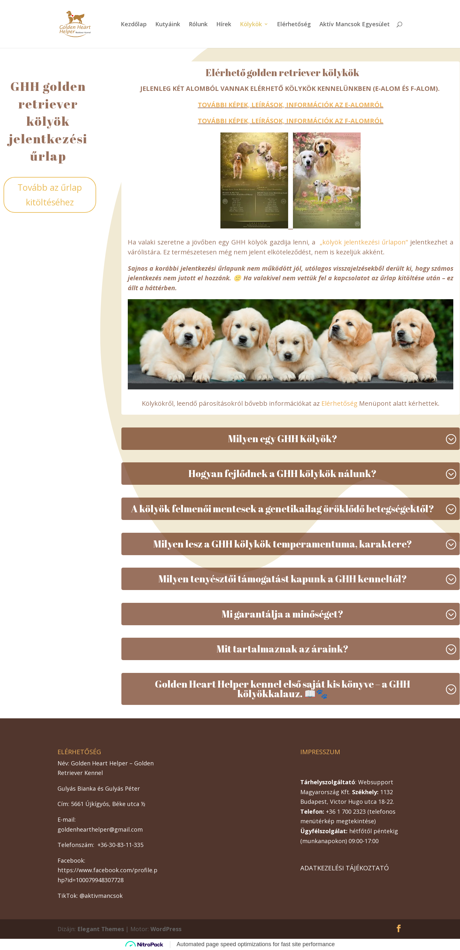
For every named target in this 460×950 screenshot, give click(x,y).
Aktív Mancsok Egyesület (354, 25)
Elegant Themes (100, 929)
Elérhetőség (294, 25)
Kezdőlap (134, 25)
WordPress (165, 929)
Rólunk (198, 25)
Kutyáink (167, 25)
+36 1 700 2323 (346, 811)
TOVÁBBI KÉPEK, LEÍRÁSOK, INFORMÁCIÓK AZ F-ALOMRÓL (290, 120)
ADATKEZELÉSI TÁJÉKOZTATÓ (344, 868)
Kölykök (251, 25)
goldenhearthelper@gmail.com (100, 829)
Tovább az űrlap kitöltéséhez (50, 194)
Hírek (223, 25)
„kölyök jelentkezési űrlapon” (364, 242)
